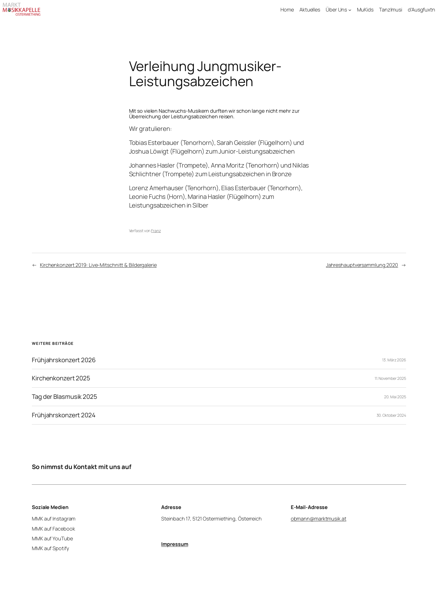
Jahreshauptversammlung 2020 (362, 265)
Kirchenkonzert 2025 (61, 378)
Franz (156, 230)
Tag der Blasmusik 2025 (64, 396)
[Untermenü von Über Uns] (349, 9)
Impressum (174, 543)
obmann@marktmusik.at (318, 518)
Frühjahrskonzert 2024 (64, 415)
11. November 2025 (390, 378)
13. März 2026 (394, 359)
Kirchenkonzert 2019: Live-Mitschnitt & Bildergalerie (98, 265)
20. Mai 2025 (395, 396)
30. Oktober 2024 (391, 415)
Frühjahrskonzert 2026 (64, 360)
